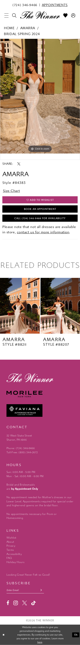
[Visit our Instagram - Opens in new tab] (15, 603)
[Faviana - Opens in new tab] (40, 410)
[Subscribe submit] (41, 590)
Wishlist (11, 537)
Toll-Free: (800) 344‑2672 (22, 452)
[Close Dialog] (3, 635)
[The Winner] (40, 15)
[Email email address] (25, 590)
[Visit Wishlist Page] (66, 15)
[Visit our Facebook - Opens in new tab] (7, 603)
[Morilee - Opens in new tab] (40, 394)
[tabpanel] (40, 96)
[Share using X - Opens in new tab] (18, 163)
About (10, 541)
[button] (6, 15)
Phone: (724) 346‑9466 (20, 448)
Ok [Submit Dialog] (76, 634)
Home (9, 28)
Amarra (27, 28)
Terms (10, 549)
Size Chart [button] (11, 191)
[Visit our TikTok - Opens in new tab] (33, 603)
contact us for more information (43, 232)
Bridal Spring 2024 (22, 34)
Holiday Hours (15, 562)
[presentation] (20, 306)
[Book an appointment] (55, 5)
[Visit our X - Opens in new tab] (24, 603)
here (39, 642)
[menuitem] (25, 5)
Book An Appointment (40, 209)
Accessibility (14, 554)
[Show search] (14, 15)
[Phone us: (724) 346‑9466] (25, 5)
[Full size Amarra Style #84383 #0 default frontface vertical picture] (40, 96)
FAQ (9, 558)
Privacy (10, 545)
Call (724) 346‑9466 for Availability (40, 218)
